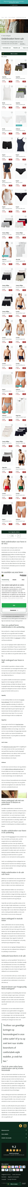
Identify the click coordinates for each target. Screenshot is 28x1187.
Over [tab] (23, 579)
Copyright (3, 1179)
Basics (6, 17)
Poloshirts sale (16, 48)
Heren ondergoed (11, 17)
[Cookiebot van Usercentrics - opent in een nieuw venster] (20, 576)
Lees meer (22, 43)
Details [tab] (14, 579)
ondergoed (17, 638)
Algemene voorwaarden (13, 1177)
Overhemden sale (7, 48)
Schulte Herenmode (14, 1138)
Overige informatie (12, 1179)
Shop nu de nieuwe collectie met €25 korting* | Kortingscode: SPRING (14, 2)
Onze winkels (14, 1134)
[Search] (14, 12)
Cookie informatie (16, 1174)
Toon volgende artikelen (14, 532)
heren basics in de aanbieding (12, 616)
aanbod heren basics (6, 554)
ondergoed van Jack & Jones (9, 746)
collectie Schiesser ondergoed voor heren (14, 769)
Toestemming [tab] (5, 579)
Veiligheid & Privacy (6, 1174)
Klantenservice (14, 1130)
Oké (14, 605)
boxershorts (12, 836)
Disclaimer (3, 1177)
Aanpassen (14, 610)
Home (2, 17)
